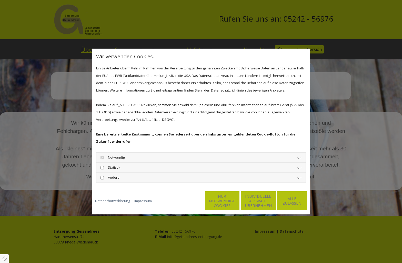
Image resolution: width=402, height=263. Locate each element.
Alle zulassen (283, 200)
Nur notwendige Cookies (186, 201)
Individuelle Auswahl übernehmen (234, 201)
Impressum (143, 200)
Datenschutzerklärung (112, 200)
